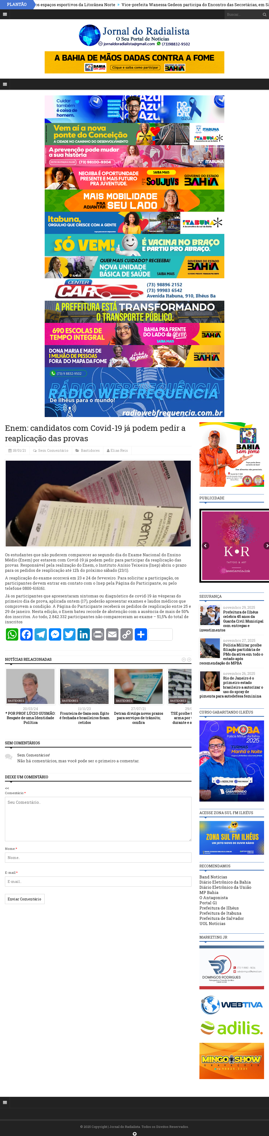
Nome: (11, 848)
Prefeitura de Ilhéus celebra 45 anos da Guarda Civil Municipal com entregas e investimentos (231, 621)
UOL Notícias (212, 923)
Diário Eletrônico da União (225, 887)
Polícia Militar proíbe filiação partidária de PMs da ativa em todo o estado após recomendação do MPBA (231, 654)
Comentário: (15, 793)
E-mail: (11, 872)
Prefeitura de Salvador (221, 918)
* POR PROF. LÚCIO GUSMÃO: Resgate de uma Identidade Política (30, 718)
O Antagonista (213, 897)
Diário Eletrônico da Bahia (225, 882)
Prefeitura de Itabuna (220, 913)
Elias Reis (119, 450)
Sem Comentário (53, 450)
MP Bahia (208, 892)
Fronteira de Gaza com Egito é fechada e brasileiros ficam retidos (84, 718)
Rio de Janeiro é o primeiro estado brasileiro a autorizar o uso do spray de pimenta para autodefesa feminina (231, 687)
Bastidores (90, 450)
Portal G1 (208, 902)
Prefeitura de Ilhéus (219, 907)
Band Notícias (213, 876)
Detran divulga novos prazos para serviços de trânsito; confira (138, 718)
